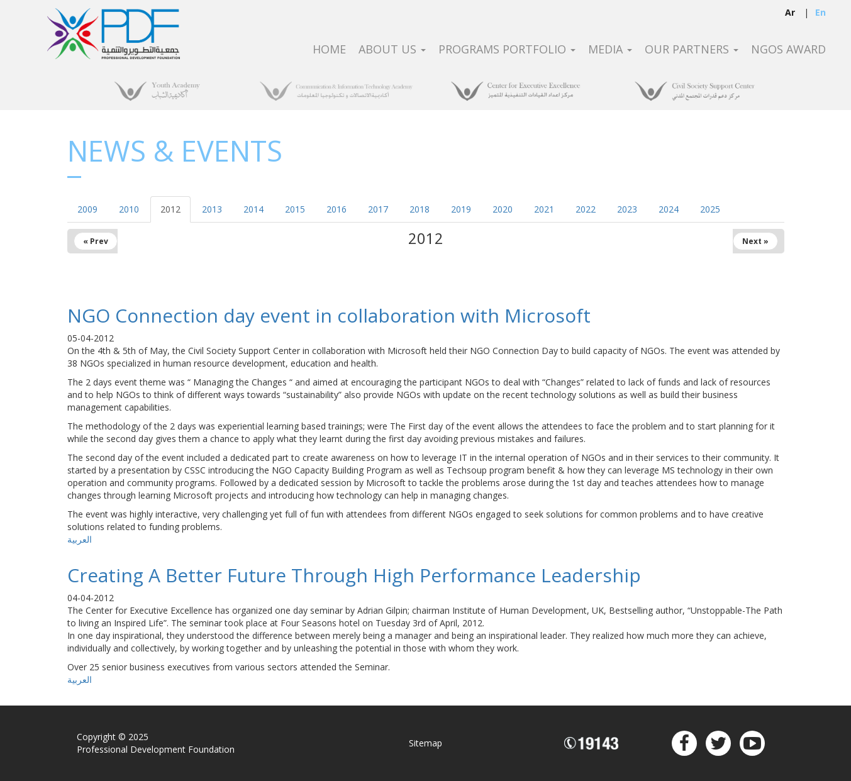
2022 (586, 209)
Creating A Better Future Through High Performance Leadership (354, 575)
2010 (129, 209)
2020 (502, 209)
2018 (419, 209)
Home (329, 50)
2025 (710, 209)
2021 (544, 209)
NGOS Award (788, 50)
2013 (212, 209)
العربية (79, 539)
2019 (461, 209)
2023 (627, 209)
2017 (378, 209)
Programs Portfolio (507, 50)
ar (790, 12)
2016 (336, 209)
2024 (669, 209)
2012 (170, 209)
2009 (87, 209)
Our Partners (691, 50)
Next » (755, 241)
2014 (253, 209)
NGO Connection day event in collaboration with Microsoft (329, 315)
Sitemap (425, 743)
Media (610, 50)
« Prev (95, 241)
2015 (295, 209)
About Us (392, 50)
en (820, 12)
